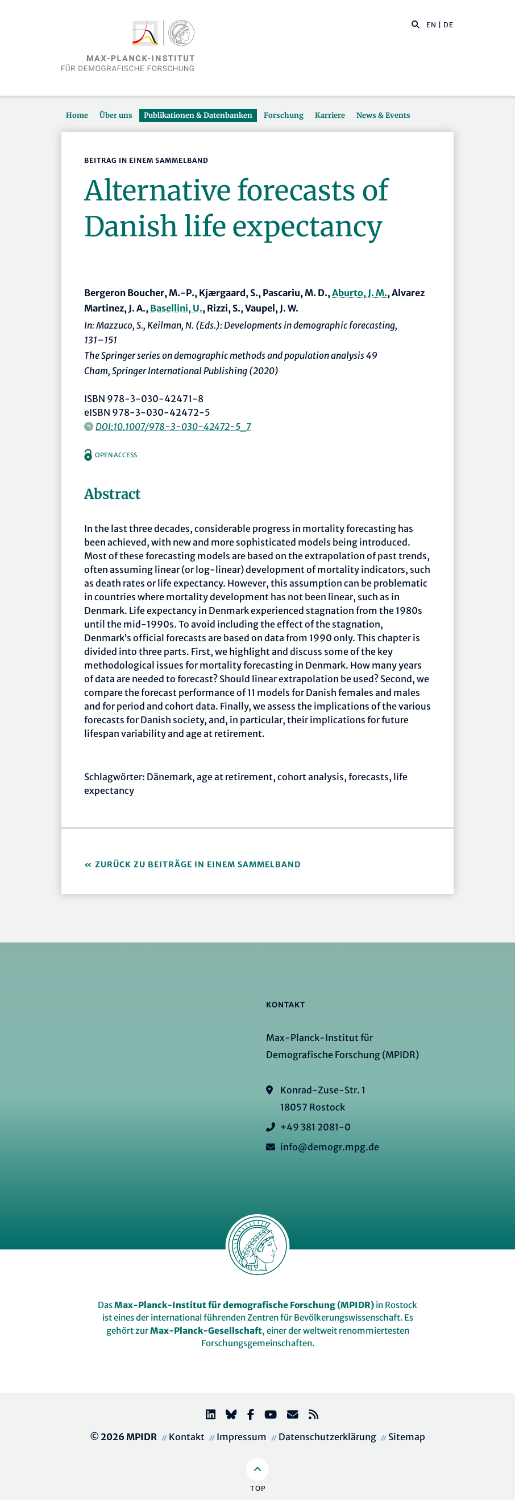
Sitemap (406, 1436)
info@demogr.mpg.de (329, 1147)
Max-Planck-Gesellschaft (206, 1330)
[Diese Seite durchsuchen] (409, 25)
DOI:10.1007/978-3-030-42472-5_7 (173, 426)
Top (257, 1488)
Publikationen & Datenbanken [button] (198, 115)
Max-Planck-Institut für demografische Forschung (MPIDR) (244, 1305)
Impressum (242, 1436)
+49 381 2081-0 (315, 1127)
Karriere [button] (330, 115)
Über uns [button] (115, 115)
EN (431, 25)
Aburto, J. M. (359, 292)
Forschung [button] (284, 115)
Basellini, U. (176, 308)
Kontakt (187, 1436)
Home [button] (77, 115)
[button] (416, 24)
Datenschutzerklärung (327, 1436)
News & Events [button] (383, 115)
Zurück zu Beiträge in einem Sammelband (198, 864)
